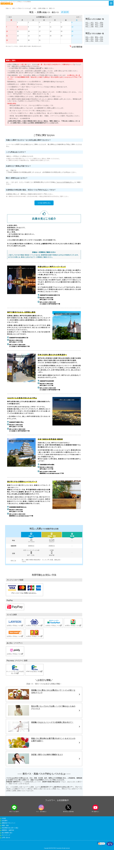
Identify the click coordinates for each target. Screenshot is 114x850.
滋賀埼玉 (89, 39)
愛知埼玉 (99, 37)
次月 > (78, 17)
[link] (101, 844)
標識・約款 (5, 825)
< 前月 (10, 17)
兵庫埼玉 (99, 41)
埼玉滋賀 (89, 24)
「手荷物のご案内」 (34, 68)
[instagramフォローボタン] (41, 807)
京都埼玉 (99, 39)
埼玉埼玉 (89, 22)
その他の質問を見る (44, 203)
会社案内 (4, 820)
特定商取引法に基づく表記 (10, 828)
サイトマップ (6, 835)
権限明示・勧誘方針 (8, 830)
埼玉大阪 (89, 26)
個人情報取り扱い (7, 832)
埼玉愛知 (99, 22)
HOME (4, 818)
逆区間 (64, 12)
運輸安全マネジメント (8, 823)
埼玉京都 (99, 24)
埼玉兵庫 (99, 26)
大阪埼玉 (89, 41)
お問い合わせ (6, 837)
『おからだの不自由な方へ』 (65, 182)
